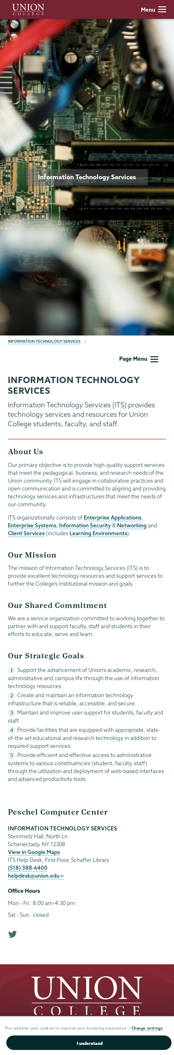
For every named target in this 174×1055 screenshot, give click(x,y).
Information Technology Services (44, 341)
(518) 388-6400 (28, 867)
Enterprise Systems (32, 525)
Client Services (26, 533)
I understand (90, 1043)
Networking (132, 525)
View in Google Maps (34, 852)
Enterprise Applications (112, 517)
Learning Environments (98, 533)
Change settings (147, 1028)
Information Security (85, 525)
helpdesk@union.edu (36, 875)
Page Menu (138, 358)
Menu (153, 9)
